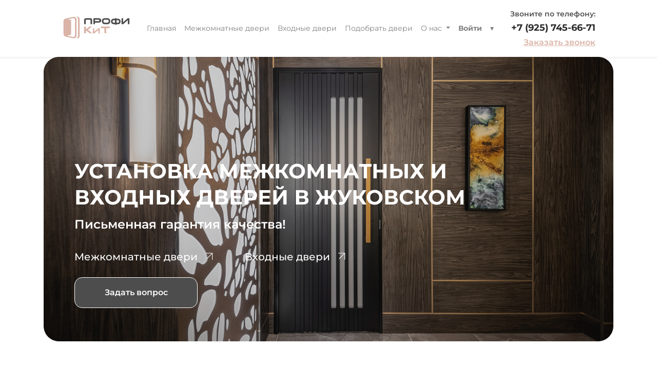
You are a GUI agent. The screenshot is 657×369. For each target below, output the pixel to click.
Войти (470, 28)
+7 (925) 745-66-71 (553, 27)
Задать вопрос (136, 292)
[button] (492, 28)
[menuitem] (161, 28)
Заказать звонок (559, 42)
